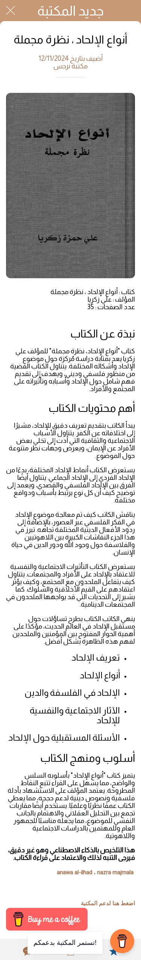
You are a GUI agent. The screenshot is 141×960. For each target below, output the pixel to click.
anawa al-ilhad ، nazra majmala (95, 872)
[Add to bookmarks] (114, 951)
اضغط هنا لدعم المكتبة (108, 903)
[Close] (10, 10)
